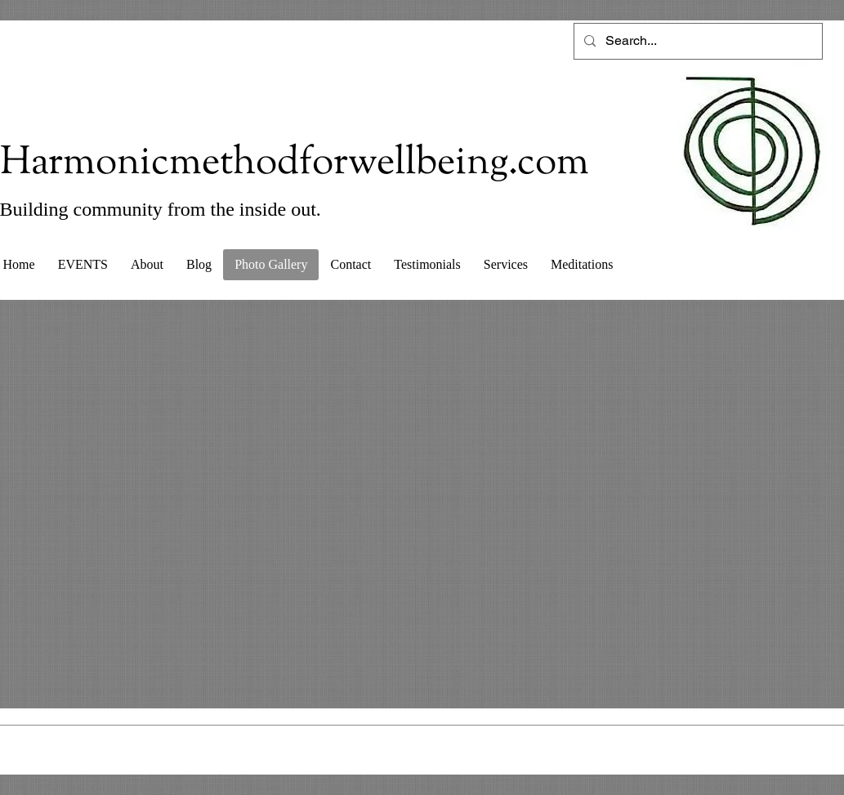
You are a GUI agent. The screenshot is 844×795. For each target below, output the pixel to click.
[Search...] (696, 41)
